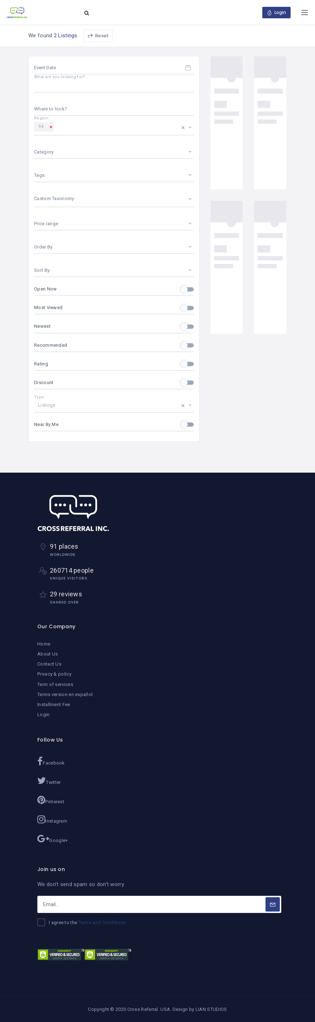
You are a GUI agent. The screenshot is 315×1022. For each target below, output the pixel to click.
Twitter (49, 780)
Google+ (52, 838)
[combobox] (114, 109)
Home (43, 644)
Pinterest (50, 800)
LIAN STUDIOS (211, 1009)
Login (43, 714)
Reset (98, 35)
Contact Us (49, 664)
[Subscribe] (272, 904)
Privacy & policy (54, 674)
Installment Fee (53, 704)
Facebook (51, 761)
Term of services (55, 684)
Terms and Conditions (102, 922)
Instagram (52, 819)
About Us (47, 654)
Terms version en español (65, 694)
